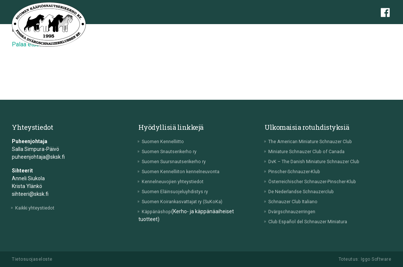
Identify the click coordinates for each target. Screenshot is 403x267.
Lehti (370, 31)
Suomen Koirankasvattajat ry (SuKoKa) (188, 201)
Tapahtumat (275, 31)
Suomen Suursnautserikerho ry (179, 161)
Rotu (154, 31)
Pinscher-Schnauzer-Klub (299, 171)
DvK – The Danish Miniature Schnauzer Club (320, 161)
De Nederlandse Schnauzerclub (306, 191)
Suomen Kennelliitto (166, 141)
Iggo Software (376, 259)
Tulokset (309, 31)
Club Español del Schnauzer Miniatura (313, 221)
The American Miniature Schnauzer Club (316, 141)
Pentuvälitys (182, 31)
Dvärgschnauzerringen (296, 211)
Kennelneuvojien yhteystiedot (177, 181)
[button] (387, 32)
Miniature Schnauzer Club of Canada (312, 151)
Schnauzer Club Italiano (297, 201)
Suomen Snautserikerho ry (174, 151)
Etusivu (103, 31)
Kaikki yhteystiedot (38, 208)
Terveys (215, 31)
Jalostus (242, 31)
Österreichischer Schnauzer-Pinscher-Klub (319, 181)
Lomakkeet (342, 31)
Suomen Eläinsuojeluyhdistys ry (180, 191)
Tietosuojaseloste (32, 259)
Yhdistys (130, 31)
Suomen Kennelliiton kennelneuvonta (186, 171)
